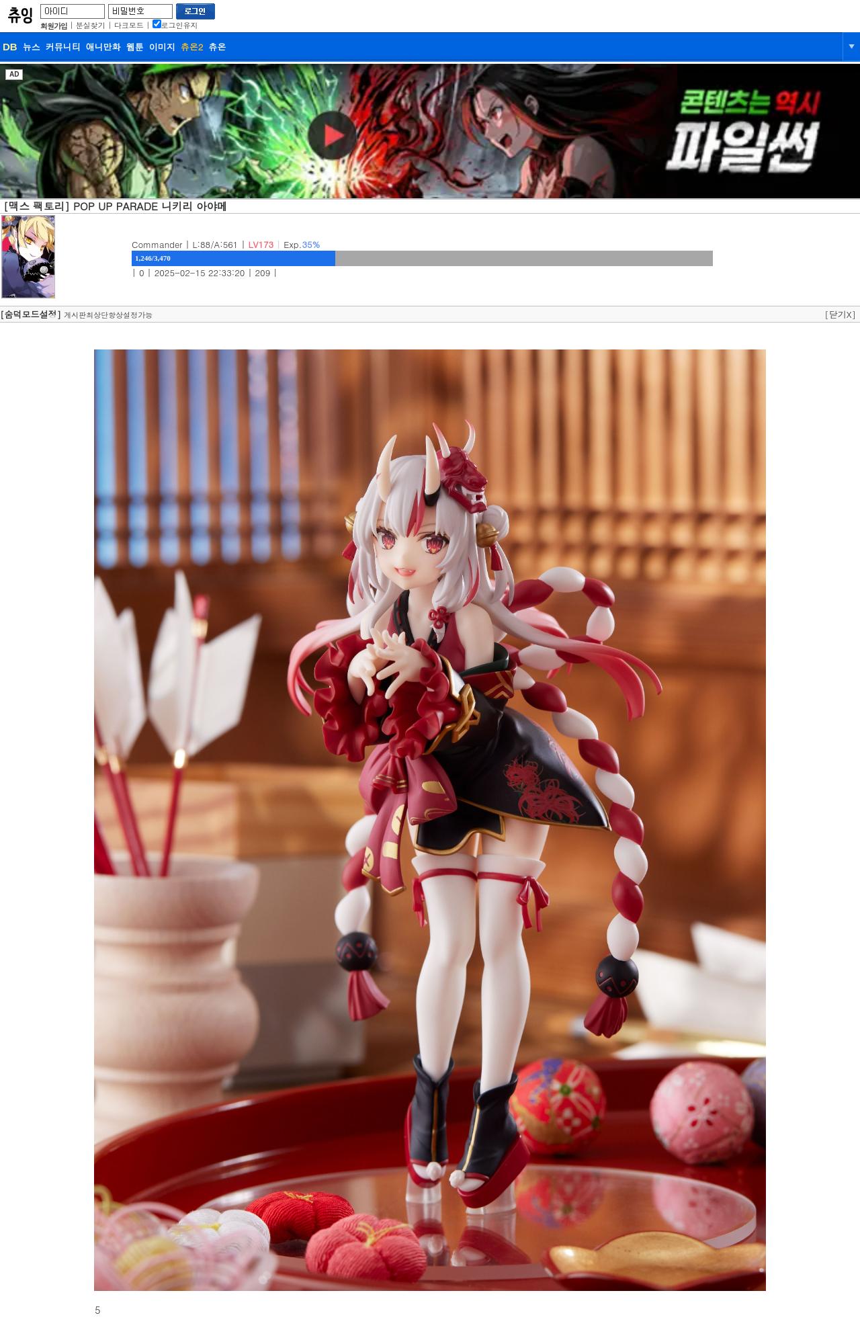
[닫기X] (840, 314)
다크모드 (129, 25)
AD (14, 74)
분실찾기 (90, 25)
